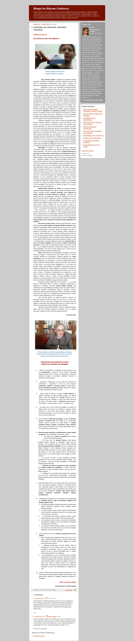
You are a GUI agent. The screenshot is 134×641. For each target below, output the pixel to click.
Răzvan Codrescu (95, 29)
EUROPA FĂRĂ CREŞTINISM (92, 138)
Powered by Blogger (88, 150)
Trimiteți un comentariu (40, 628)
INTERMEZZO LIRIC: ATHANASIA (93, 135)
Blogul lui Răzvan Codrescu (51, 8)
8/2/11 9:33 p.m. (40, 598)
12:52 (54, 590)
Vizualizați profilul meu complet (93, 100)
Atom (52, 632)
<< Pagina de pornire (38, 636)
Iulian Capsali (52, 616)
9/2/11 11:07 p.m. (40, 616)
